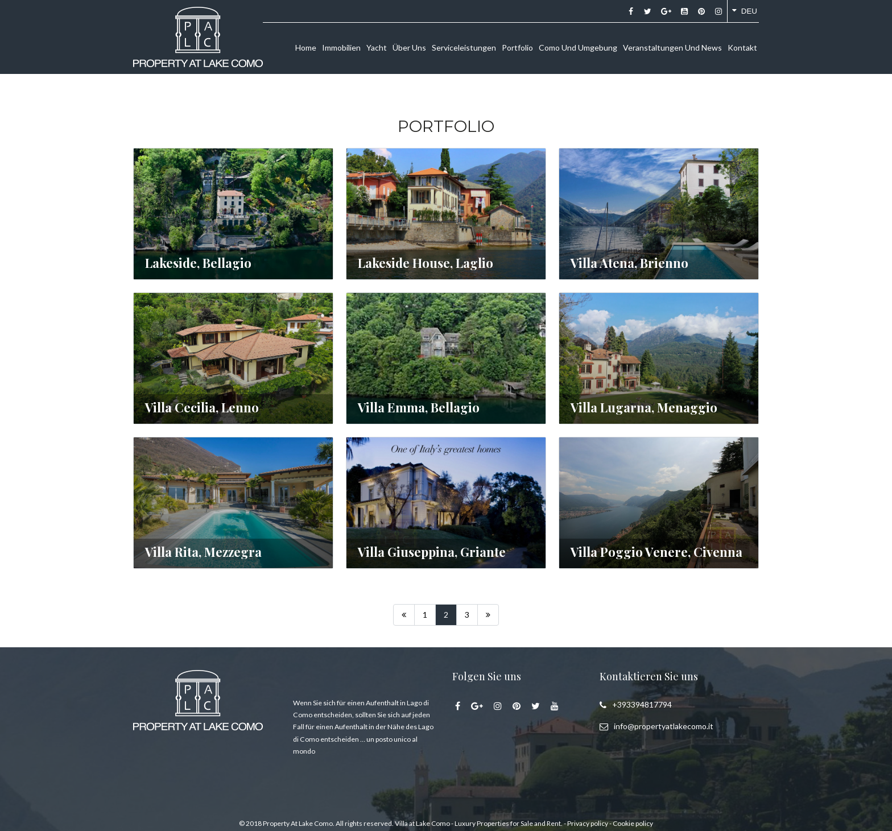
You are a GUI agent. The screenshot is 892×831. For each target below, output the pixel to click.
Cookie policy (633, 823)
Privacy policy (587, 823)
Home (305, 47)
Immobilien (341, 47)
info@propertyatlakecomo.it (663, 726)
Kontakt (742, 47)
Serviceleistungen (464, 47)
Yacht (376, 47)
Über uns (409, 47)
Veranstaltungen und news (672, 47)
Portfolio (517, 47)
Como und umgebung (578, 47)
